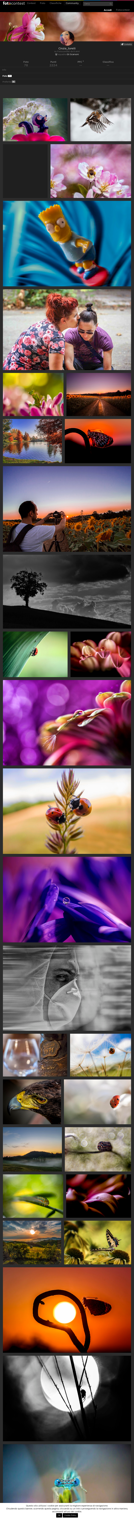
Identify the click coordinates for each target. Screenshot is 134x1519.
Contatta (126, 44)
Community (72, 3)
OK (59, 1515)
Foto (42, 3)
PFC (81, 62)
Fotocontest (14, 3)
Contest (31, 3)
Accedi (108, 10)
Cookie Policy (70, 1515)
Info (4, 70)
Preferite (8, 81)
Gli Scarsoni (73, 54)
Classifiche (55, 3)
